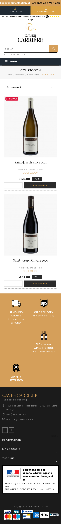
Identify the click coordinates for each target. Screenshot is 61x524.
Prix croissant (30, 87)
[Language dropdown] (53, 436)
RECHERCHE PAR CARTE (15, 54)
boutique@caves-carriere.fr (20, 419)
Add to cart (40, 185)
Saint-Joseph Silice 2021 (30, 162)
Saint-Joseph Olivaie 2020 (30, 260)
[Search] (30, 49)
